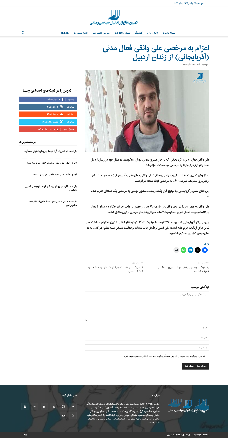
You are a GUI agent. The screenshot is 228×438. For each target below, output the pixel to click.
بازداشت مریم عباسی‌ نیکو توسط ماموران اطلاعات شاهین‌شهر (53, 204)
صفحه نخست (169, 33)
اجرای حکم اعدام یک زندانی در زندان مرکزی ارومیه (52, 163)
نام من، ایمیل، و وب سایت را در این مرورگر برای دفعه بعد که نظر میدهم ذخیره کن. (164, 356)
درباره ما (25, 434)
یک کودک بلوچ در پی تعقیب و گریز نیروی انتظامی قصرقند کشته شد (183, 269)
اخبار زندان (152, 33)
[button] (23, 33)
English (65, 33)
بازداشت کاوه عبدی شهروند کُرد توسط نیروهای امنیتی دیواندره (51, 188)
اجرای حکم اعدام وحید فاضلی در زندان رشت (55, 174)
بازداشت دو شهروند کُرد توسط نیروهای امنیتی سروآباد (50, 151)
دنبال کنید (70, 106)
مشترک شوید (68, 129)
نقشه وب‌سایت (81, 33)
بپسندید (71, 99)
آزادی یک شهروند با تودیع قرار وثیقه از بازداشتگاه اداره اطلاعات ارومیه (115, 269)
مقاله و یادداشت (122, 33)
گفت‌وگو (138, 33)
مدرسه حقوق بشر (101, 33)
